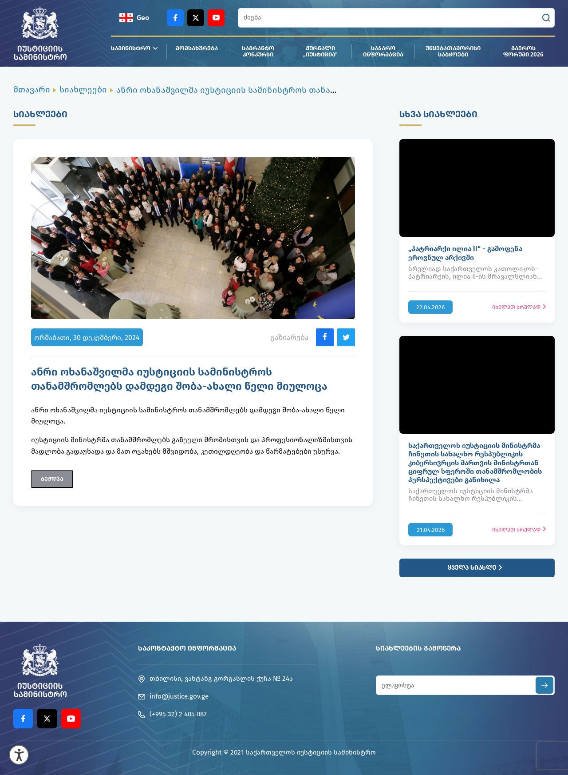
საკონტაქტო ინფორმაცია (187, 648)
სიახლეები (83, 89)
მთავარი (31, 89)
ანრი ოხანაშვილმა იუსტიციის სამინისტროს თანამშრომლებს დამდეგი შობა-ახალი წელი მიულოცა (330, 90)
